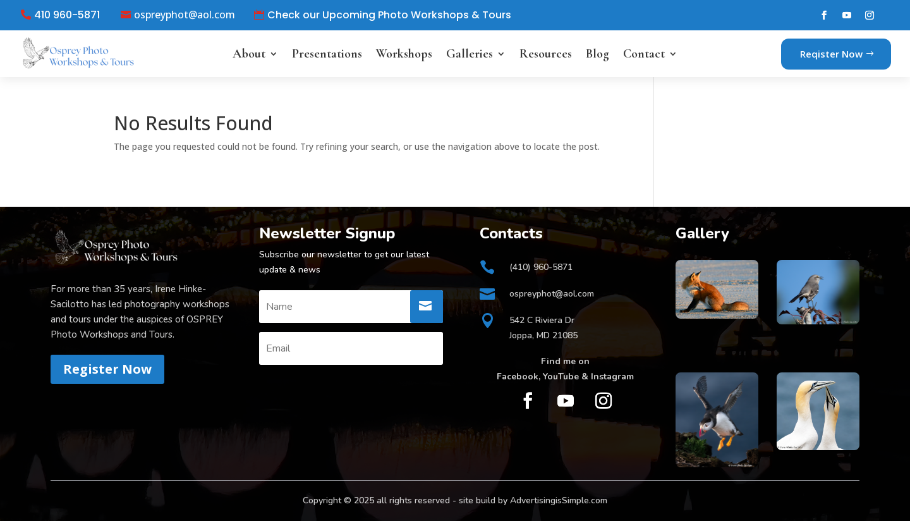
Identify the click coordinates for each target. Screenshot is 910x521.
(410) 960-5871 (541, 267)
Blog (597, 53)
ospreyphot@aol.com (184, 15)
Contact (644, 53)
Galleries (469, 53)
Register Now (107, 368)
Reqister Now (831, 53)
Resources (545, 53)
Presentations (327, 53)
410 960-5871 (67, 15)
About (249, 53)
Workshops (404, 53)
